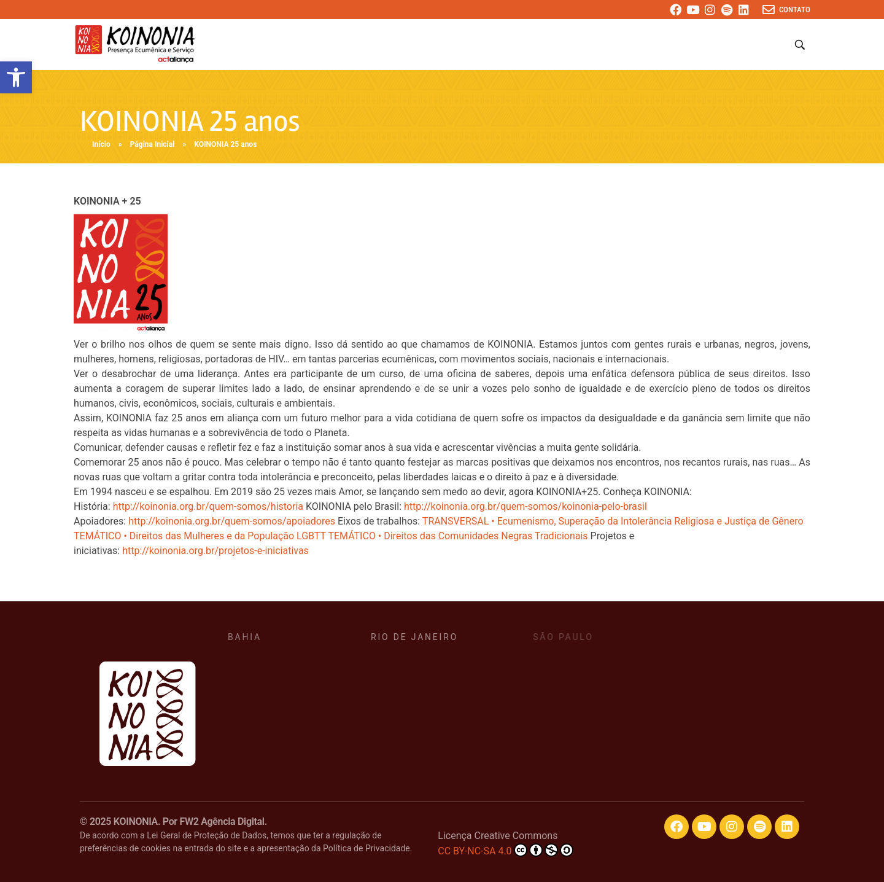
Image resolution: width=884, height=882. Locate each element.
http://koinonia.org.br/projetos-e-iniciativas (215, 550)
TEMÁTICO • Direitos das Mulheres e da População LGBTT (200, 536)
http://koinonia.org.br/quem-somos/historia (208, 506)
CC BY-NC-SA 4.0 (505, 850)
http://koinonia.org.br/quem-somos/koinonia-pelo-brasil (525, 506)
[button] (16, 77)
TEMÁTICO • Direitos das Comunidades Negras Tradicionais (457, 536)
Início (101, 144)
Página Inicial (152, 144)
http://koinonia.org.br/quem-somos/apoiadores (231, 521)
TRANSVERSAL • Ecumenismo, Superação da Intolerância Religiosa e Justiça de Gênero (613, 521)
